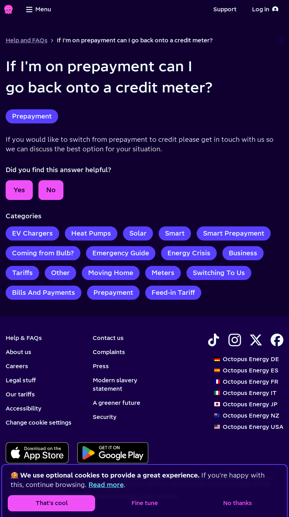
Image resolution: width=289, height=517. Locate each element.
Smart (175, 233)
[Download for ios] (37, 452)
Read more (106, 485)
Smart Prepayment (233, 233)
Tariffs (22, 273)
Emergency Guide (120, 253)
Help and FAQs (27, 40)
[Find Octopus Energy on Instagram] (234, 340)
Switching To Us (219, 273)
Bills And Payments (43, 292)
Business (243, 253)
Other (60, 273)
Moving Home (110, 273)
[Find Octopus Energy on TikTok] (213, 340)
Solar (138, 233)
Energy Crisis (188, 253)
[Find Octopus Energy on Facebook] (277, 340)
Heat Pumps (91, 233)
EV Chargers (32, 233)
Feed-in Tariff (173, 292)
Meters (163, 273)
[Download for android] (112, 452)
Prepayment (32, 116)
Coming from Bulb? (43, 253)
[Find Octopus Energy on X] (256, 340)
